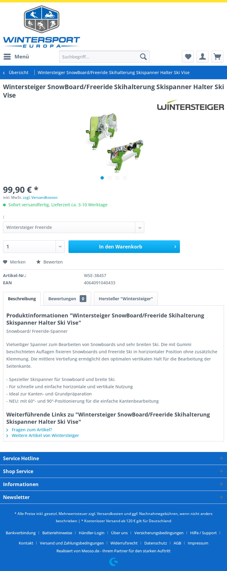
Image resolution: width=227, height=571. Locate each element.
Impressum (198, 543)
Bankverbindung (21, 532)
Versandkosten (110, 513)
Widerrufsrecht (124, 543)
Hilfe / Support (203, 532)
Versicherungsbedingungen (159, 532)
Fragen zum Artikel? (29, 429)
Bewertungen (67, 298)
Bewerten (49, 262)
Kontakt (26, 543)
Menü (16, 56)
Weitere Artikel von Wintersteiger (42, 435)
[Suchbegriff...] (104, 57)
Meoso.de (90, 551)
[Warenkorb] (217, 57)
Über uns (119, 532)
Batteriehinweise (57, 532)
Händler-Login (91, 532)
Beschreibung (22, 298)
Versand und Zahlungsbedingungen (72, 543)
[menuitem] (16, 57)
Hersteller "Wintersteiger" (126, 298)
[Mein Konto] (203, 57)
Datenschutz (155, 543)
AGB (177, 543)
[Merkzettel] (188, 57)
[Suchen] (143, 57)
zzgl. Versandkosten (40, 197)
